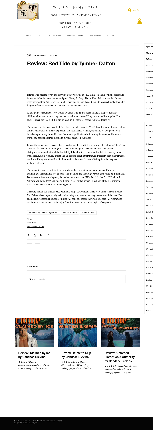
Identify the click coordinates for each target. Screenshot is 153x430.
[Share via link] (48, 235)
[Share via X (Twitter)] (35, 235)
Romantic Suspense (70, 213)
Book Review (32, 223)
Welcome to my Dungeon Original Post (43, 213)
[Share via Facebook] (28, 235)
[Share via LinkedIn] (41, 235)
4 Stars (29, 219)
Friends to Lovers (88, 213)
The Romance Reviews (35, 227)
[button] (139, 21)
